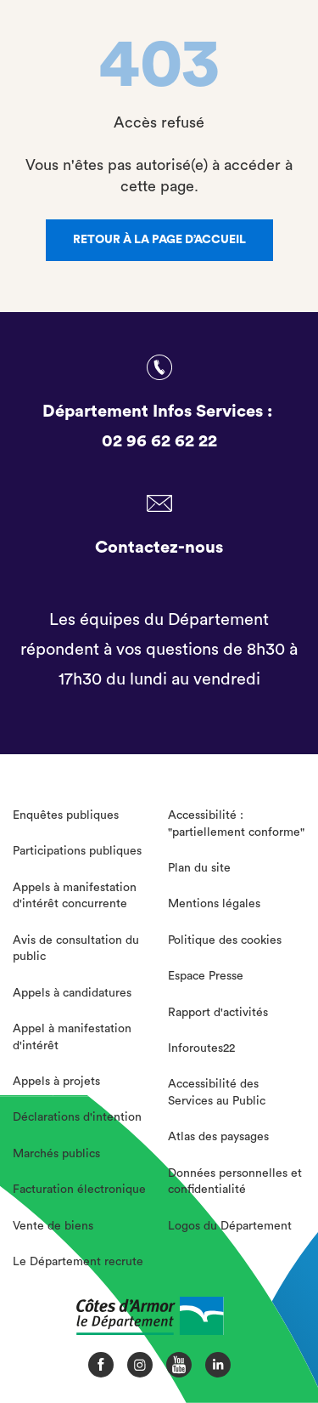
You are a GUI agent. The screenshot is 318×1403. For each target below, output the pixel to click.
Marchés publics (56, 1154)
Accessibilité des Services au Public (216, 1092)
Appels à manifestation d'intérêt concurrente (75, 896)
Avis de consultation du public (76, 948)
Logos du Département (230, 1226)
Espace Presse (205, 976)
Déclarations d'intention (77, 1117)
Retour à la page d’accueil (159, 240)
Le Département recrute (78, 1262)
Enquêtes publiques (66, 815)
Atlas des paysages (218, 1137)
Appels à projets (56, 1082)
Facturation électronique (79, 1190)
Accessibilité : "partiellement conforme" (236, 823)
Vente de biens (53, 1226)
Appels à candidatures (72, 993)
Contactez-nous (159, 547)
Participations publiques (77, 851)
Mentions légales (214, 904)
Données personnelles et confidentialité (235, 1181)
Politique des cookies (225, 940)
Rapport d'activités (218, 1013)
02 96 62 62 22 (159, 441)
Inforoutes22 (201, 1048)
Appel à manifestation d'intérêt (72, 1037)
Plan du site (199, 868)
